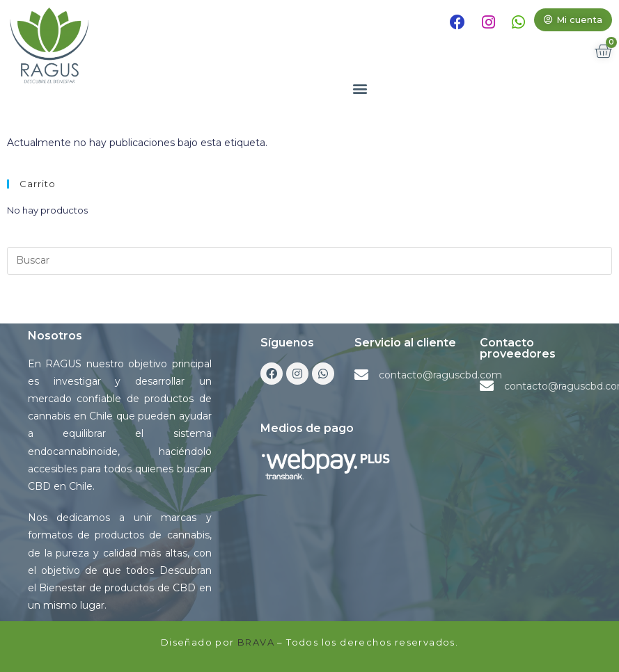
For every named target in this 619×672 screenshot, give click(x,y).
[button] (573, 19)
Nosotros (55, 335)
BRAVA (255, 642)
